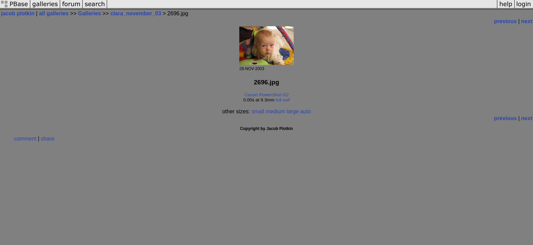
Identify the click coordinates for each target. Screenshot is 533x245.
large (293, 111)
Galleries (89, 13)
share (47, 139)
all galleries (54, 13)
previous (505, 21)
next (526, 21)
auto (305, 111)
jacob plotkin (18, 13)
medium (275, 111)
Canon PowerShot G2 (266, 94)
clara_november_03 (135, 13)
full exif (283, 99)
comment (25, 139)
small (258, 111)
